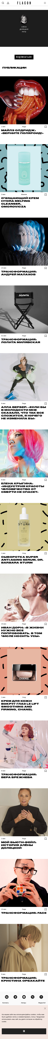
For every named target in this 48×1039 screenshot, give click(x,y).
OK (24, 1031)
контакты (5, 1003)
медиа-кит (42, 1003)
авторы (23, 1003)
